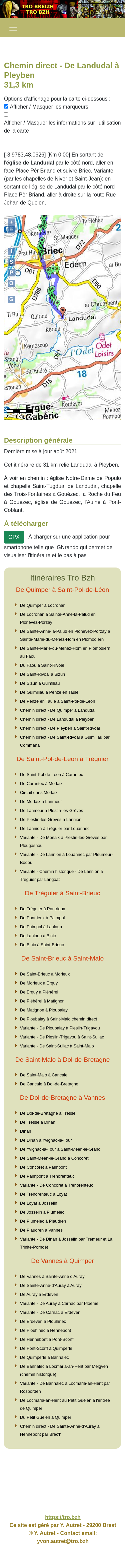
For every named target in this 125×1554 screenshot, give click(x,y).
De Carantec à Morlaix (41, 783)
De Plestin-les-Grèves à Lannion (50, 819)
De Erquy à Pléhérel (39, 991)
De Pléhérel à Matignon (42, 1000)
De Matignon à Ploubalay (44, 1009)
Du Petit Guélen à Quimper (45, 1417)
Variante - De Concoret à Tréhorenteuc (56, 1185)
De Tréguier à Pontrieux (42, 908)
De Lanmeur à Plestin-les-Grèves (51, 810)
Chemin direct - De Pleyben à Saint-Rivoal (60, 728)
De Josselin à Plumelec (42, 1212)
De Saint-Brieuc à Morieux (45, 973)
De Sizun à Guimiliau (40, 683)
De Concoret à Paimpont (43, 1167)
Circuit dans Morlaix (38, 792)
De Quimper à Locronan (43, 605)
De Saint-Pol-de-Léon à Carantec (51, 774)
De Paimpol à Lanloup (41, 926)
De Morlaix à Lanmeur (41, 801)
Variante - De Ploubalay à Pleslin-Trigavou (60, 1027)
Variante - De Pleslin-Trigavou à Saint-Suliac (62, 1036)
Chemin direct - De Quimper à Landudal (57, 710)
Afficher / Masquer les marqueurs (49, 107)
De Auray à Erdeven (39, 1294)
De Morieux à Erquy (39, 982)
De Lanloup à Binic (38, 935)
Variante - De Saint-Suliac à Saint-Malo (57, 1045)
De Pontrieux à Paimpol (42, 917)
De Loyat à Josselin (38, 1203)
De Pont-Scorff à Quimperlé (46, 1348)
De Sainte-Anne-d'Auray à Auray (51, 1285)
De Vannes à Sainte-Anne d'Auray (52, 1276)
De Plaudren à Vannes (41, 1230)
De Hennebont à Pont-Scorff (47, 1339)
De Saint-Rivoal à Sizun (42, 674)
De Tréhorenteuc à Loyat (43, 1194)
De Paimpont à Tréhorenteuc (47, 1176)
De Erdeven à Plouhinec (43, 1321)
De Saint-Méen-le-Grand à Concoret (54, 1158)
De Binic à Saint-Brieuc (42, 944)
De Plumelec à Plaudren (43, 1221)
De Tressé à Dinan (37, 1122)
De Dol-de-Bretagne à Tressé (47, 1113)
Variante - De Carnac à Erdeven (50, 1312)
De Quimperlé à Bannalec (44, 1357)
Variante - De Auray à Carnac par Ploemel (59, 1303)
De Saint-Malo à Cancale (43, 1074)
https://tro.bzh (63, 1517)
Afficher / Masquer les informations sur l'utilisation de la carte (62, 127)
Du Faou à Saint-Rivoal (42, 665)
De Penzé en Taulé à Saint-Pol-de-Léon (57, 701)
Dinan (25, 1131)
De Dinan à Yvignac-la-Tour (46, 1140)
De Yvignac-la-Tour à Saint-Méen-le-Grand (60, 1149)
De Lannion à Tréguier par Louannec (54, 828)
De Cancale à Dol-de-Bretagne (49, 1083)
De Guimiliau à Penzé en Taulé (49, 692)
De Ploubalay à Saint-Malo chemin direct (58, 1018)
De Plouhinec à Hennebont (45, 1330)
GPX (14, 537)
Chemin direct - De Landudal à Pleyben (57, 719)
